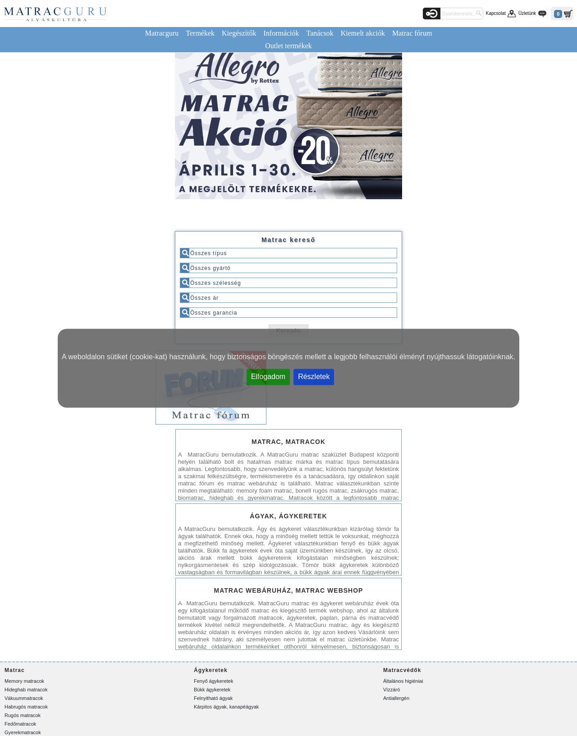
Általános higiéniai (403, 681)
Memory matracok (24, 681)
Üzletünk (527, 13)
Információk (281, 33)
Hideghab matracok (26, 689)
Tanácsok (320, 33)
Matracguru (162, 33)
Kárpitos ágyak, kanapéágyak (226, 706)
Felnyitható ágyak (213, 698)
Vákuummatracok (24, 698)
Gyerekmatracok (23, 732)
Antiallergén (396, 698)
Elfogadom (268, 376)
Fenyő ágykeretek (213, 681)
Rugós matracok (23, 715)
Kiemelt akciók (363, 33)
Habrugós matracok (26, 706)
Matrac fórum (412, 33)
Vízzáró (391, 689)
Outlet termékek (288, 46)
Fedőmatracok (20, 724)
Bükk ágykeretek (212, 689)
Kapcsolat (496, 13)
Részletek (314, 376)
